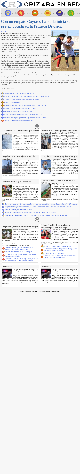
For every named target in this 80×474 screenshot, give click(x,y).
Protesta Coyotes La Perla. (12, 102)
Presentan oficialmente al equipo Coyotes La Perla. (20, 108)
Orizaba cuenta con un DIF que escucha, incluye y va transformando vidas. (19, 248)
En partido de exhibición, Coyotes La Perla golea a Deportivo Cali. (25, 105)
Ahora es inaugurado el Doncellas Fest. (58, 246)
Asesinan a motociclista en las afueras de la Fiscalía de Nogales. (30, 212)
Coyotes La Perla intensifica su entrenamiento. (19, 121)
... (21, 151)
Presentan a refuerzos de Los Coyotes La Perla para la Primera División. (27, 96)
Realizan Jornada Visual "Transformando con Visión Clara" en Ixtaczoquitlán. (60, 256)
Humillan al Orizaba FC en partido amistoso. (18, 111)
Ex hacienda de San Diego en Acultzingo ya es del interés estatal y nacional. (60, 249)
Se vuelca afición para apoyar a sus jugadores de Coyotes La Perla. (25, 118)
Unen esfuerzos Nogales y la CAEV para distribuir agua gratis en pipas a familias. (36, 215)
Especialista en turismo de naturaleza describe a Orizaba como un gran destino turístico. (21, 259)
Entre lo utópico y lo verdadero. (18, 210)
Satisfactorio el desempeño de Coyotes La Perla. (19, 93)
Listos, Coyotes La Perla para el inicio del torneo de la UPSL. (23, 114)
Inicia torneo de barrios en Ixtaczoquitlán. (19, 252)
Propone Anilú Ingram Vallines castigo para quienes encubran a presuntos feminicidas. (38, 207)
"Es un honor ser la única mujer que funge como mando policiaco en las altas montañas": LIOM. (41, 204)
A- (6, 31)
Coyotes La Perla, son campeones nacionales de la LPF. (21, 99)
